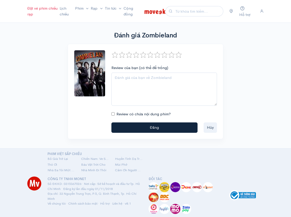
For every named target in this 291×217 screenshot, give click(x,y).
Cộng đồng (128, 11)
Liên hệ (117, 203)
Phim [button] (80, 8)
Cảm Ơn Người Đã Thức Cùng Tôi (128, 170)
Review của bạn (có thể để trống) (139, 67)
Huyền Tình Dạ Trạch (128, 159)
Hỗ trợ (105, 203)
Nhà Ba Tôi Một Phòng (61, 170)
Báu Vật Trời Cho (93, 164)
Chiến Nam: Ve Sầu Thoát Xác (95, 159)
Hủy (210, 127)
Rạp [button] (95, 8)
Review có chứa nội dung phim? (143, 114)
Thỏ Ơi (52, 164)
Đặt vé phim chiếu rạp (42, 11)
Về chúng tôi (56, 203)
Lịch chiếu (64, 11)
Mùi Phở (121, 164)
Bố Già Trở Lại (57, 159)
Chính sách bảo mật (83, 203)
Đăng (154, 127)
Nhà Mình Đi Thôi (93, 170)
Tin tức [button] (111, 8)
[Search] (198, 11)
